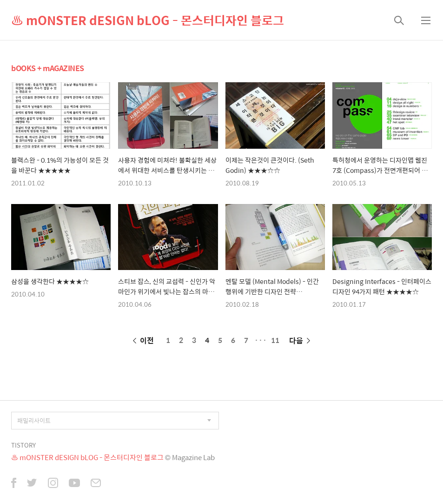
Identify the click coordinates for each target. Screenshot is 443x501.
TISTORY (23, 445)
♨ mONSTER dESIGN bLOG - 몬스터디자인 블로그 (147, 20)
